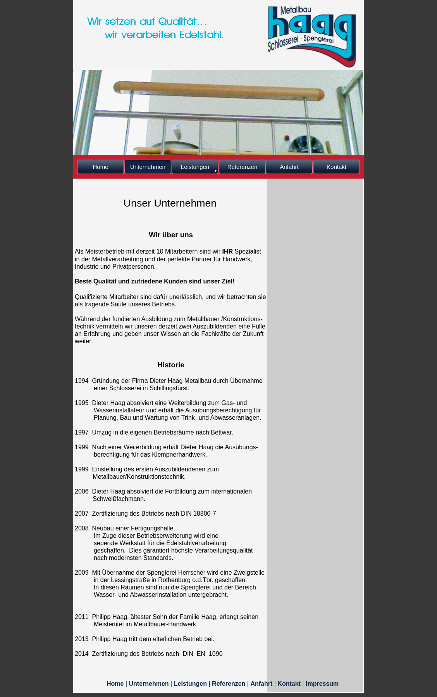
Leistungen (191, 683)
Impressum (322, 683)
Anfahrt (262, 683)
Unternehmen (150, 683)
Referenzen (229, 683)
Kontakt (289, 683)
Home (116, 683)
